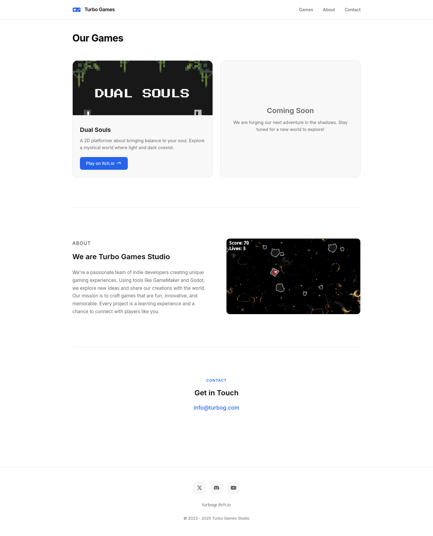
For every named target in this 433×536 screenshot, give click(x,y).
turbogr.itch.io (216, 504)
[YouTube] (233, 488)
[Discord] (216, 488)
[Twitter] (199, 488)
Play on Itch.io (104, 163)
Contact (353, 9)
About (329, 9)
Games (306, 9)
